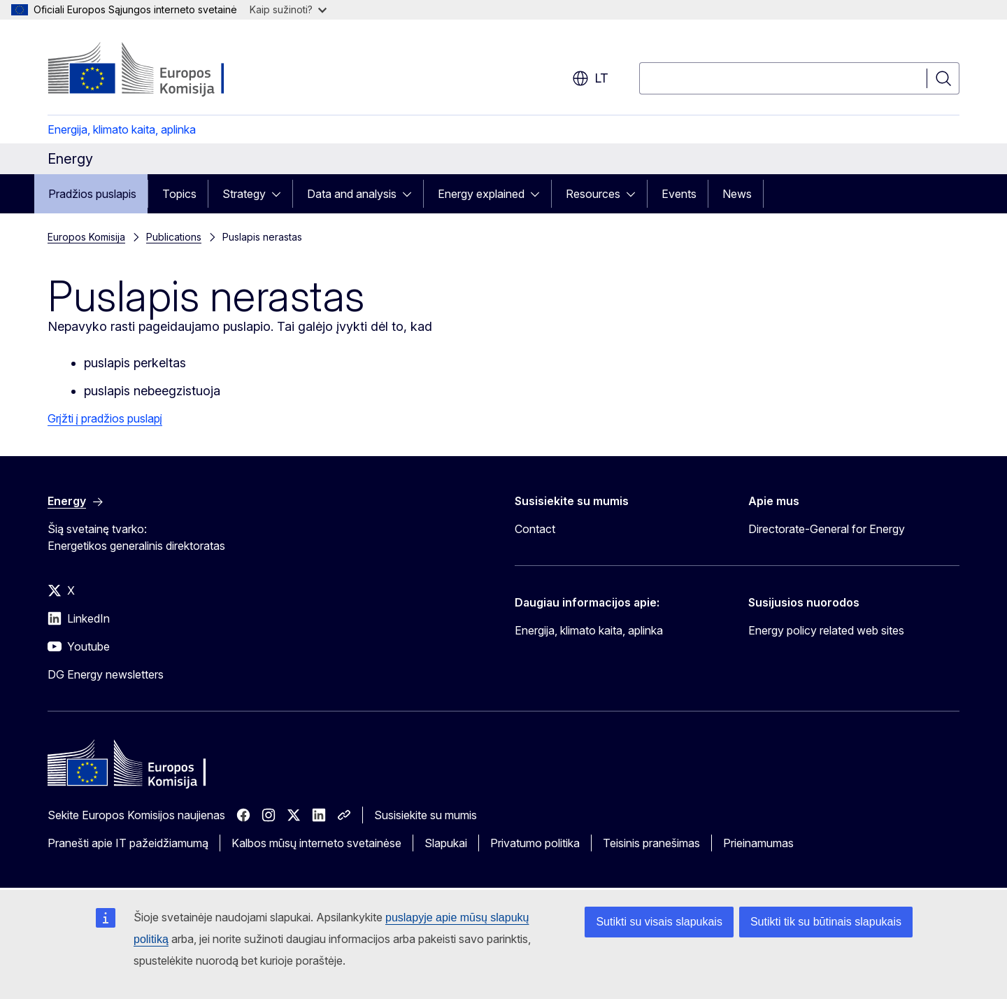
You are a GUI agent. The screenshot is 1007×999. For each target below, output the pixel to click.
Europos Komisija (86, 237)
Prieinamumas (758, 843)
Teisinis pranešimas (651, 843)
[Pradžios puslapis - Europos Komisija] (160, 70)
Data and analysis (352, 194)
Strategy (244, 194)
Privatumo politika (535, 843)
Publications (173, 237)
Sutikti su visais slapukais (659, 922)
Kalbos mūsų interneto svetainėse (316, 843)
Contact (535, 529)
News (737, 194)
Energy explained (481, 194)
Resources (593, 194)
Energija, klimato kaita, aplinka (122, 129)
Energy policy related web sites (826, 630)
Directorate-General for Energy (826, 529)
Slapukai (445, 843)
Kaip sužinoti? (288, 9)
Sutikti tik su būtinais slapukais (825, 922)
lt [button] (590, 78)
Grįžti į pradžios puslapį (105, 418)
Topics (179, 194)
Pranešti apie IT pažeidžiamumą (128, 843)
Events (679, 194)
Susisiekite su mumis (425, 815)
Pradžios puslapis (92, 194)
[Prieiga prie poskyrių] (280, 193)
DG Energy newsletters (106, 674)
